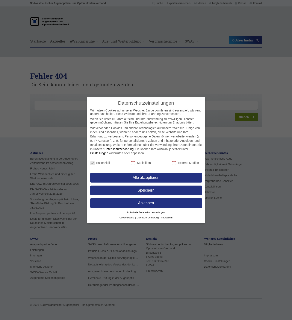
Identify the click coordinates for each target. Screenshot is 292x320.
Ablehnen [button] (146, 203)
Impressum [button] (166, 217)
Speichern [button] (146, 190)
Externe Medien (185, 163)
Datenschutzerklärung (119, 149)
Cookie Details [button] (127, 217)
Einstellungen (99, 153)
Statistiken (141, 163)
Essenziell (100, 163)
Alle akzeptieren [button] (146, 177)
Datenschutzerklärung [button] (148, 217)
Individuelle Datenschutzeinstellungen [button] (146, 212)
